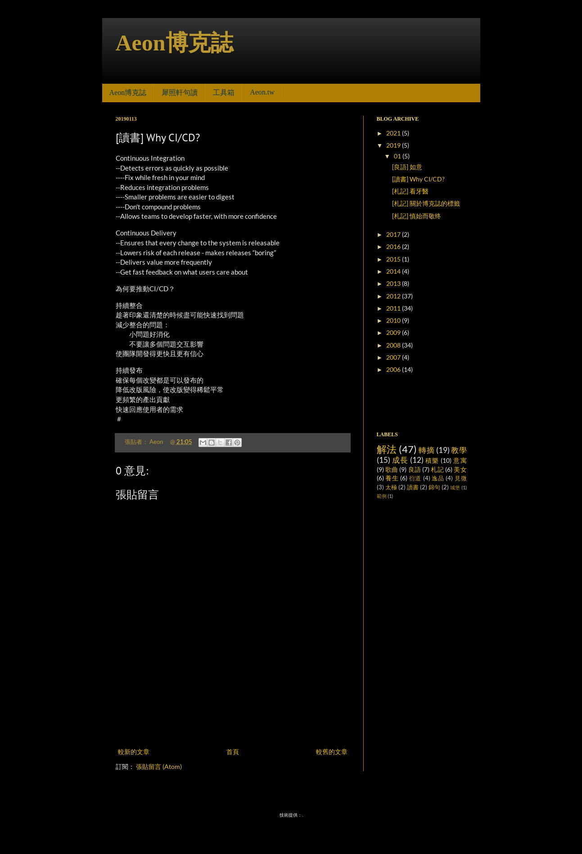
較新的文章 (133, 751)
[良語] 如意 (407, 167)
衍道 (415, 478)
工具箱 (224, 92)
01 (398, 156)
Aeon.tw (262, 92)
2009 (394, 332)
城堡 (455, 487)
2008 (394, 345)
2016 (394, 246)
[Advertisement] (232, 721)
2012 (394, 296)
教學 (458, 450)
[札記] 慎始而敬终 (416, 216)
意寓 (459, 460)
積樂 (432, 460)
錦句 (434, 487)
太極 (391, 487)
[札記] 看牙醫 (410, 191)
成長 (400, 460)
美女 (460, 469)
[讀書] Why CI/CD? (418, 179)
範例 (382, 496)
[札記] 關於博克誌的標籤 (426, 203)
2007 (394, 357)
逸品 (438, 478)
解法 (387, 449)
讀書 (413, 487)
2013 (394, 283)
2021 (394, 133)
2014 (394, 271)
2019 (394, 145)
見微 (461, 478)
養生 (391, 478)
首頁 (232, 751)
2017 (394, 234)
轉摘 (426, 450)
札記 (437, 469)
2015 (394, 259)
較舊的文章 (331, 751)
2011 (394, 308)
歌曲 (391, 469)
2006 (394, 369)
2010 (394, 320)
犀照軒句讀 (180, 92)
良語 (414, 469)
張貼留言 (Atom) (159, 766)
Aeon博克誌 (174, 42)
